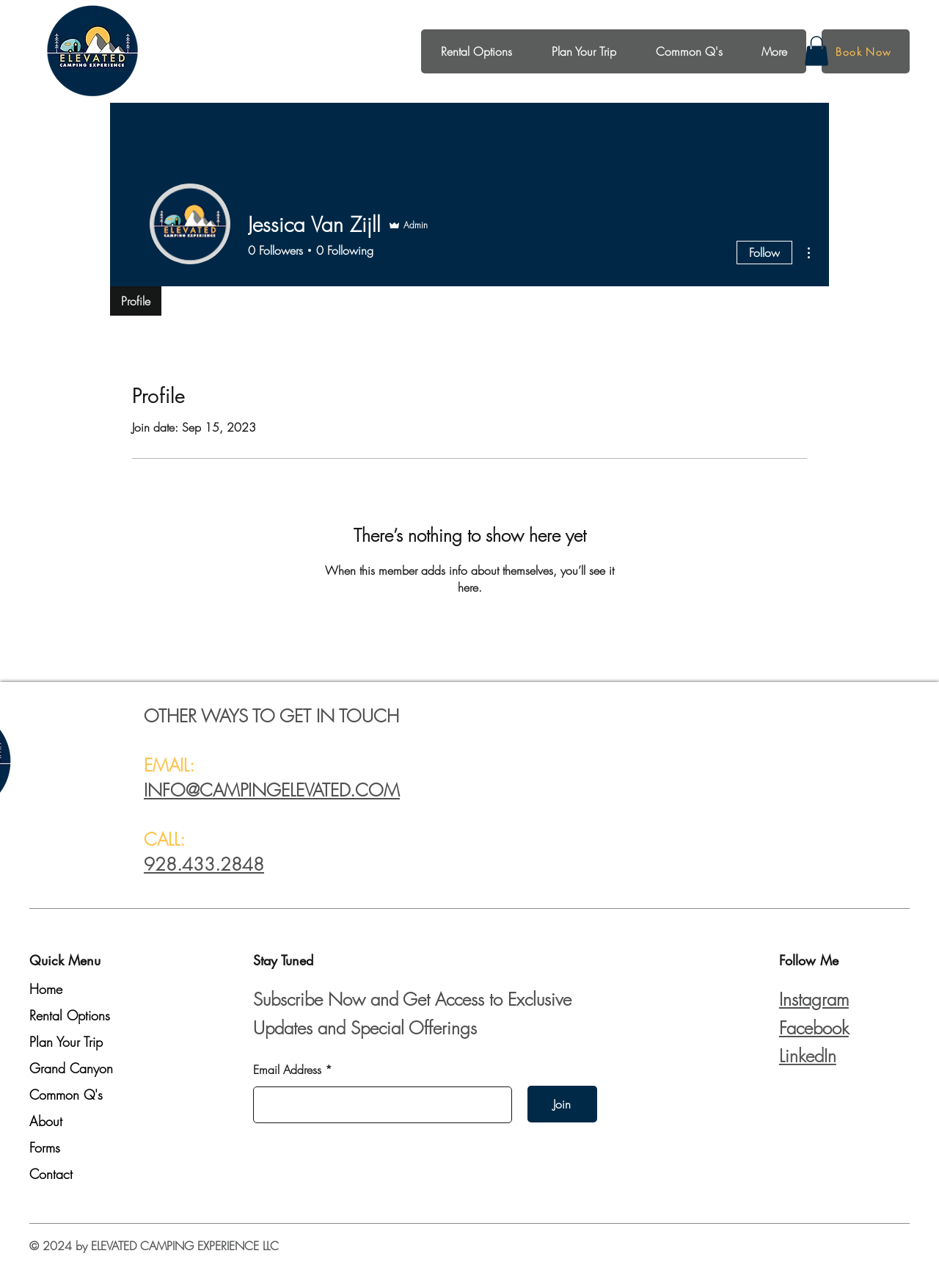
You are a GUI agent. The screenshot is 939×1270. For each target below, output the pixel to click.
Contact (51, 1174)
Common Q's (66, 1094)
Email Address (287, 1069)
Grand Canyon (71, 1068)
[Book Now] (865, 51)
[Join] (562, 1104)
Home (45, 989)
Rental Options (69, 1015)
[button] (816, 51)
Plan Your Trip (66, 1042)
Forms (44, 1147)
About (45, 1121)
